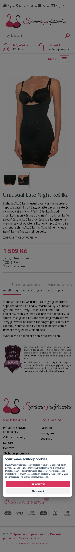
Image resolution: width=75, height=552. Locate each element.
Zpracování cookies (39, 477)
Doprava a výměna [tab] (34, 290)
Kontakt (44, 6)
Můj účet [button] (20, 47)
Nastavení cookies (31, 538)
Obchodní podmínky (16, 453)
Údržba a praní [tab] (55, 290)
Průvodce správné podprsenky (14, 430)
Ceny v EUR (59, 6)
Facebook (47, 428)
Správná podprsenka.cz (30, 534)
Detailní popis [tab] (12, 290)
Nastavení (38, 491)
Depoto (33, 543)
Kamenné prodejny (26, 6)
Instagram (47, 433)
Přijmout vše (37, 484)
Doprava (9, 6)
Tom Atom (44, 543)
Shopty (24, 543)
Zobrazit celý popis (18, 237)
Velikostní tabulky (14, 437)
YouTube (46, 438)
